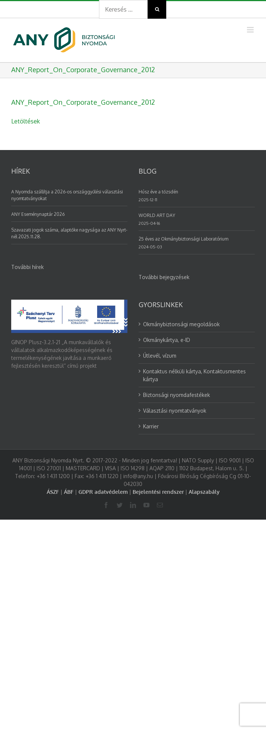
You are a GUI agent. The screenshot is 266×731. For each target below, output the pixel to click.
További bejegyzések (164, 277)
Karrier (151, 426)
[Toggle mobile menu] (251, 30)
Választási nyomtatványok (174, 410)
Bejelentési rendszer (158, 492)
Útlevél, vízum (159, 355)
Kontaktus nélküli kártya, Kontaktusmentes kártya (194, 375)
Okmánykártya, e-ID (166, 340)
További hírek (27, 267)
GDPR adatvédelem (103, 492)
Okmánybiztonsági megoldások (181, 324)
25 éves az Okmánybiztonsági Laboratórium (183, 239)
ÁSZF (53, 492)
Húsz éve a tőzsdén (158, 192)
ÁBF (69, 492)
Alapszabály (204, 492)
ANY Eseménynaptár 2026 (38, 214)
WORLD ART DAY (157, 215)
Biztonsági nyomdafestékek (176, 395)
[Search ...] (123, 9)
